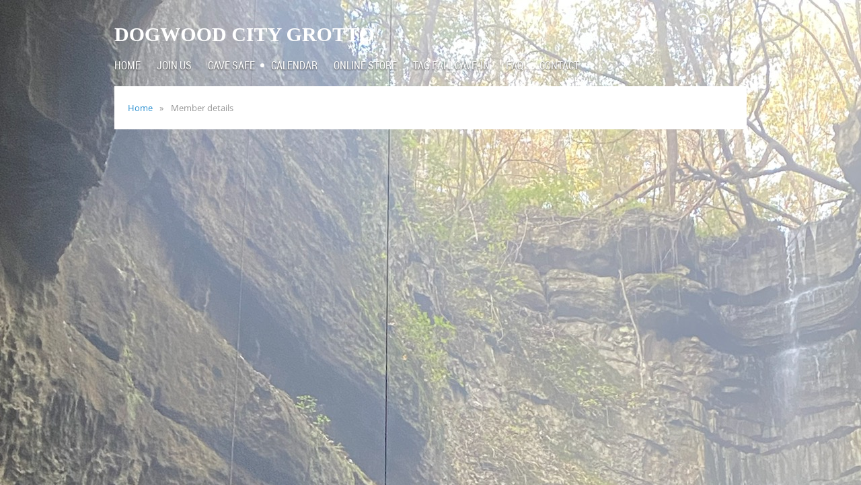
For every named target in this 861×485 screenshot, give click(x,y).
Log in (726, 19)
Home (140, 108)
